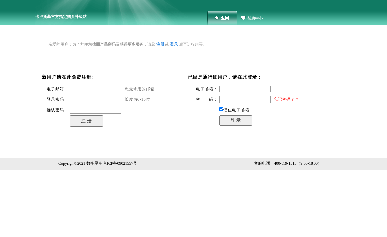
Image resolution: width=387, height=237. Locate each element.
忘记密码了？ (286, 99)
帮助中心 (255, 18)
